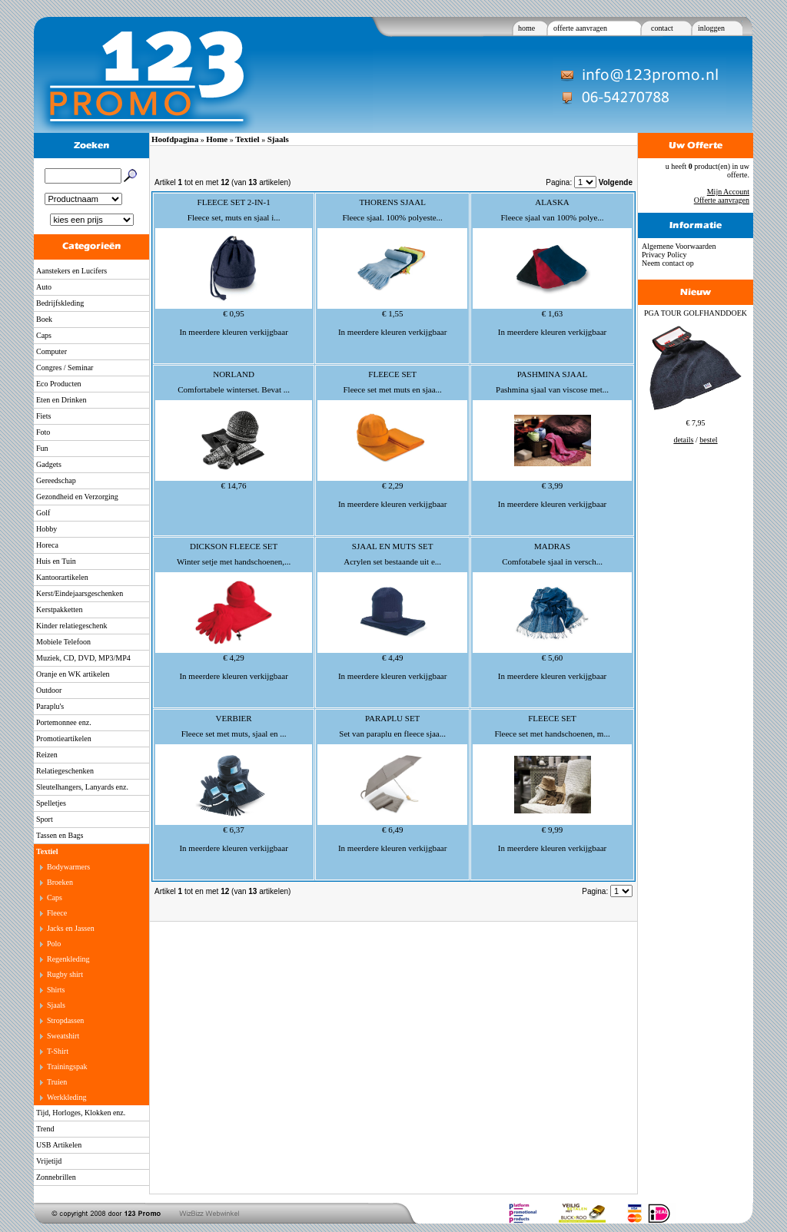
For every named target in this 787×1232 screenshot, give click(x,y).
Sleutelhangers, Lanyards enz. (82, 787)
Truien (57, 1082)
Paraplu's (50, 706)
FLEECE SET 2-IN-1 (234, 202)
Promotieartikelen (63, 738)
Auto (43, 287)
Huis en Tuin (56, 561)
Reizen (47, 754)
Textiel (47, 851)
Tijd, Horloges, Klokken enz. (80, 1112)
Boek (44, 319)
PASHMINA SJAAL (552, 374)
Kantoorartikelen (62, 577)
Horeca (47, 545)
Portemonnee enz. (63, 722)
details (683, 440)
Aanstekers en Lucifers (71, 271)
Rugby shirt (65, 974)
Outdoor (48, 690)
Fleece (57, 913)
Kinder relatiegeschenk (71, 625)
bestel (708, 440)
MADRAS (552, 546)
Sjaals (56, 1005)
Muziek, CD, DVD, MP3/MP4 (83, 658)
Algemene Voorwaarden (679, 246)
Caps (43, 335)
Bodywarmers (68, 867)
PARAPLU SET (392, 718)
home (526, 28)
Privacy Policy (664, 254)
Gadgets (48, 464)
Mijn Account (728, 191)
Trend (45, 1128)
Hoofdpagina (174, 139)
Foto (43, 432)
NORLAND (233, 374)
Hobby (46, 529)
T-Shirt (57, 1051)
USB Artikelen (58, 1145)
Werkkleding (66, 1097)
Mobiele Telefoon (63, 642)
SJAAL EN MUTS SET (392, 546)
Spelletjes (51, 803)
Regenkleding (68, 959)
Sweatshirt (63, 1036)
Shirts (56, 989)
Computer (51, 351)
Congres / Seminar (64, 367)
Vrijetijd (48, 1161)
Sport (44, 819)
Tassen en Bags (60, 835)
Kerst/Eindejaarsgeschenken (79, 593)
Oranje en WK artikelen (73, 674)
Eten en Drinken (61, 400)
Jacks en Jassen (71, 928)
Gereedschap (56, 480)
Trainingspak (67, 1066)
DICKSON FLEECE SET (233, 546)
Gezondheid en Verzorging (77, 496)
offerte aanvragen (580, 28)
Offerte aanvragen (721, 200)
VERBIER (234, 718)
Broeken (60, 882)
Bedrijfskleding (60, 303)
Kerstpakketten (59, 609)
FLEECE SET (392, 374)
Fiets (43, 416)
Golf (43, 512)
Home (216, 139)
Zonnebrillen (56, 1177)
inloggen (711, 28)
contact (662, 28)
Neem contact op (668, 263)
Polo (54, 943)
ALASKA (552, 202)
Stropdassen (65, 1020)
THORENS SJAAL (392, 202)
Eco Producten (58, 383)
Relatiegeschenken (65, 771)
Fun (42, 448)
